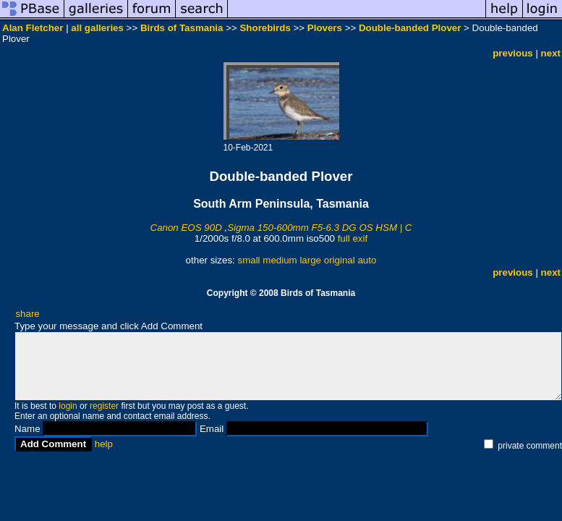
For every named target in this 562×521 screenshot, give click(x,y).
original (339, 260)
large (310, 260)
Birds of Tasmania (181, 27)
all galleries (97, 27)
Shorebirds (264, 27)
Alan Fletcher (32, 27)
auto (366, 260)
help (104, 444)
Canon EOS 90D (186, 227)
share (27, 313)
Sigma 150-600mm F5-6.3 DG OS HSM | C (319, 227)
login (68, 406)
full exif (352, 238)
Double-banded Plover (410, 27)
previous (513, 53)
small (248, 260)
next (551, 53)
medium (280, 260)
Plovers (324, 27)
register (104, 406)
